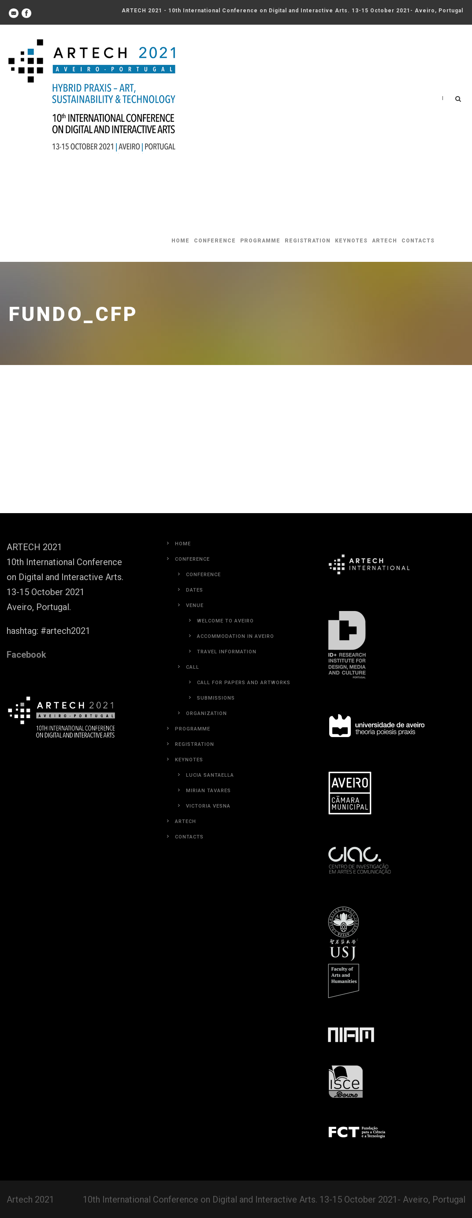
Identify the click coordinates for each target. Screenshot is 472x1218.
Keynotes (351, 241)
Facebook (26, 654)
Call (192, 667)
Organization (206, 713)
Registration (308, 241)
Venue (195, 605)
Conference (215, 241)
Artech (384, 241)
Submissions (216, 698)
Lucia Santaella (210, 775)
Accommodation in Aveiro (235, 636)
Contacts (418, 241)
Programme (260, 241)
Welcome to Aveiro (225, 621)
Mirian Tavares (208, 790)
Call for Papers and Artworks (243, 682)
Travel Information (226, 652)
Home (180, 241)
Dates (194, 590)
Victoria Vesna (208, 806)
